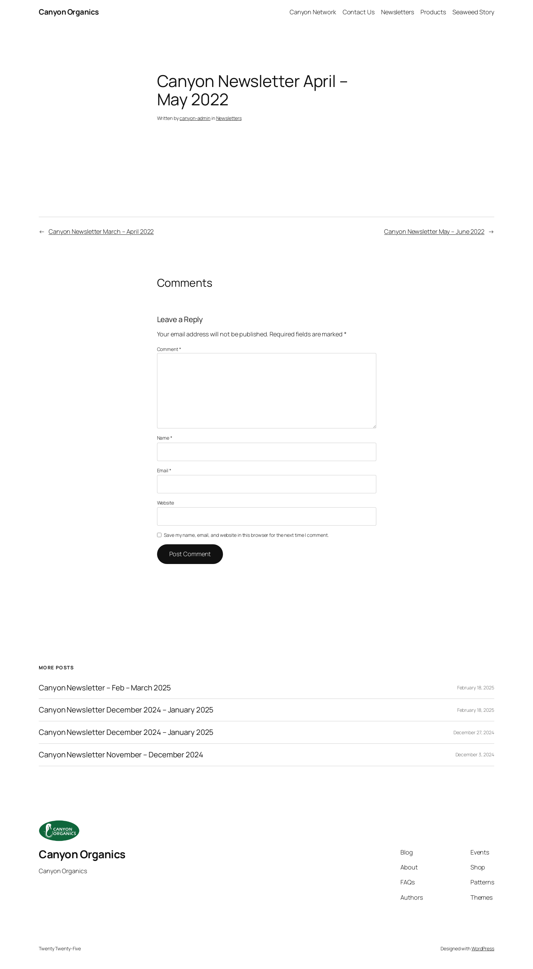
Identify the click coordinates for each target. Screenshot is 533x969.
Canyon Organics (69, 12)
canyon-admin (194, 118)
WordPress (482, 948)
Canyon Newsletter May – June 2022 (434, 231)
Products (433, 12)
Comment (169, 349)
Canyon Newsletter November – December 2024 (121, 755)
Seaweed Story (473, 12)
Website (165, 502)
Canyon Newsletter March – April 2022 (101, 231)
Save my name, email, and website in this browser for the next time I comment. (246, 535)
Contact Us (359, 12)
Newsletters (397, 12)
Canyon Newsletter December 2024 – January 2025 (126, 710)
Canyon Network (313, 12)
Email (164, 470)
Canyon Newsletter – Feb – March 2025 (105, 688)
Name (164, 438)
